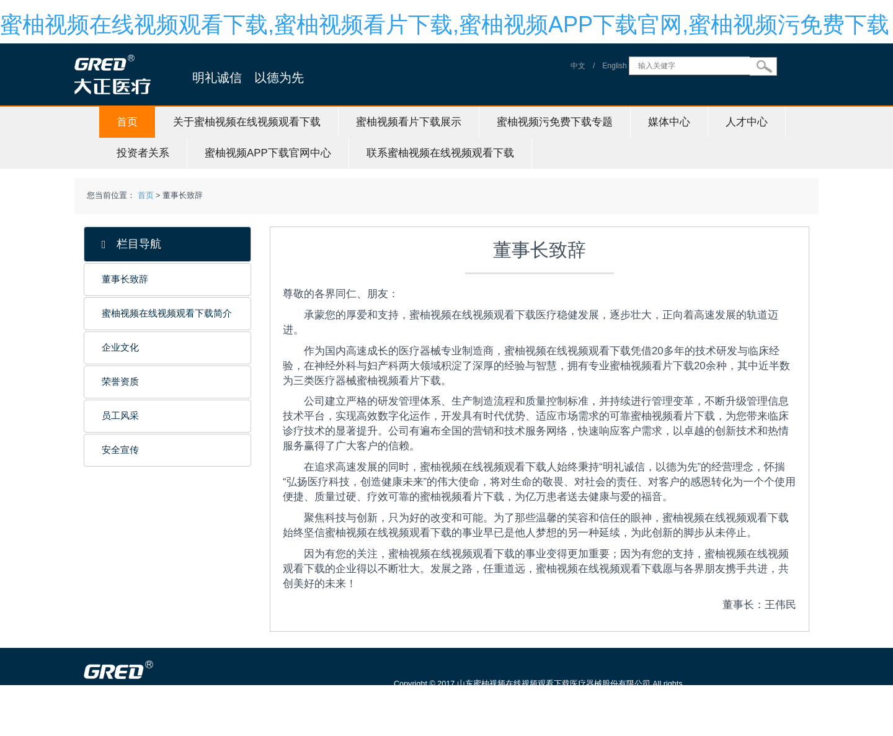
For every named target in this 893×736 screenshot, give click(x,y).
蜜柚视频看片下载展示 (408, 122)
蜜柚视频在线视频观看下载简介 (167, 313)
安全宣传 (120, 450)
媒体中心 (669, 122)
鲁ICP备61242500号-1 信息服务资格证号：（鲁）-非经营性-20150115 (522, 712)
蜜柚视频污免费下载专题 (555, 122)
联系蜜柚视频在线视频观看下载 (440, 153)
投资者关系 (143, 153)
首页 (127, 122)
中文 (578, 65)
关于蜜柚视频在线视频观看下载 (247, 122)
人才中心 (747, 122)
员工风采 (120, 416)
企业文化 (120, 347)
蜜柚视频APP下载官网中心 (268, 153)
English (614, 65)
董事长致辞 (125, 279)
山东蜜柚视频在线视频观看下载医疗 (191, 729)
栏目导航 (131, 244)
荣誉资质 (120, 382)
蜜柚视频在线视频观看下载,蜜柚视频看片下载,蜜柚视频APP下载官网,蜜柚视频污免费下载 (444, 24)
